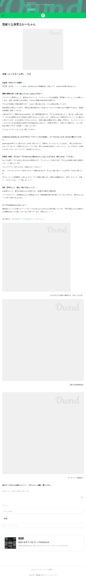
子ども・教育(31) (11, 491)
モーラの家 (19, 86)
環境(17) (4, 491)
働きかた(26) (25, 491)
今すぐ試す (31, 9)
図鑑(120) (19, 491)
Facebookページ (18, 219)
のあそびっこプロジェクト (35, 219)
